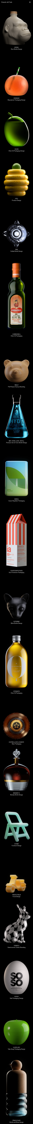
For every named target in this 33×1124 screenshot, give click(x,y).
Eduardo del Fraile (6, 2)
